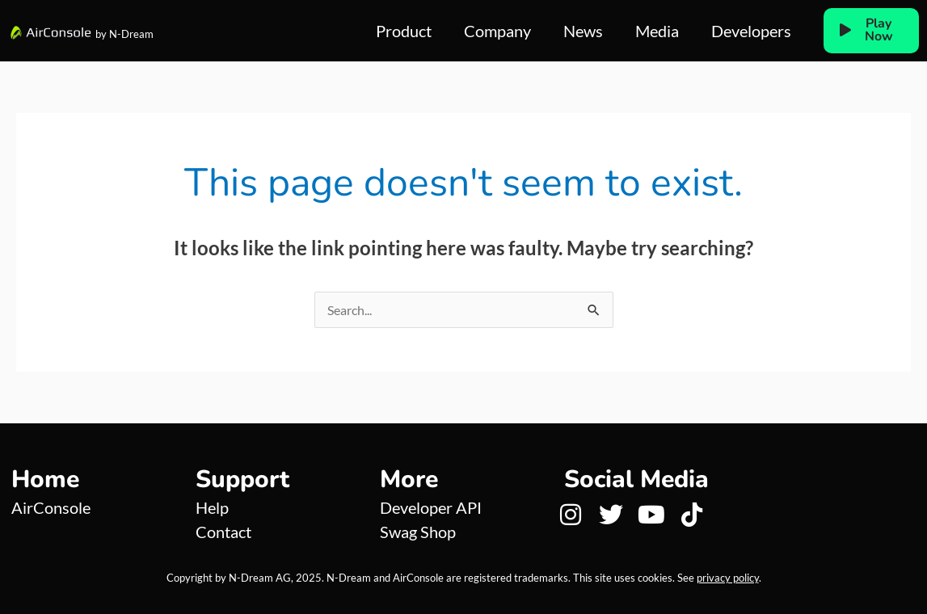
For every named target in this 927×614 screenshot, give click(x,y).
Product (404, 30)
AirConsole (51, 507)
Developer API (431, 507)
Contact (223, 531)
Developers (751, 30)
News (583, 30)
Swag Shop (418, 531)
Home (45, 479)
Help (212, 507)
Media (657, 30)
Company (497, 30)
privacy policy (728, 577)
